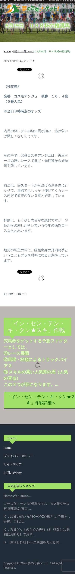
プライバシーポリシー (19, 456)
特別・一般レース (18, 293)
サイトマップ (13, 464)
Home (7, 448)
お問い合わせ (13, 473)
